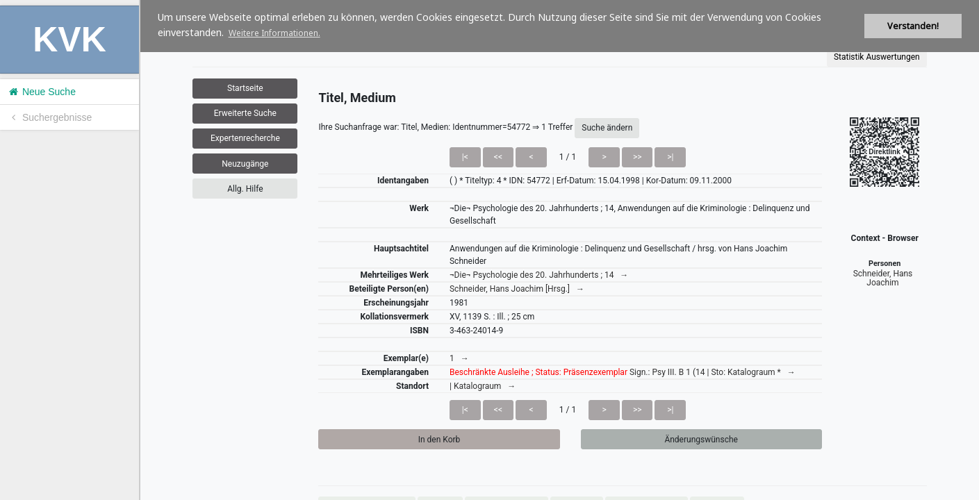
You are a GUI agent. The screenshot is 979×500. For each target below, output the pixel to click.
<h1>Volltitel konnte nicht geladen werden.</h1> (559, 250)
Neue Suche (41, 91)
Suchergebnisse (49, 117)
